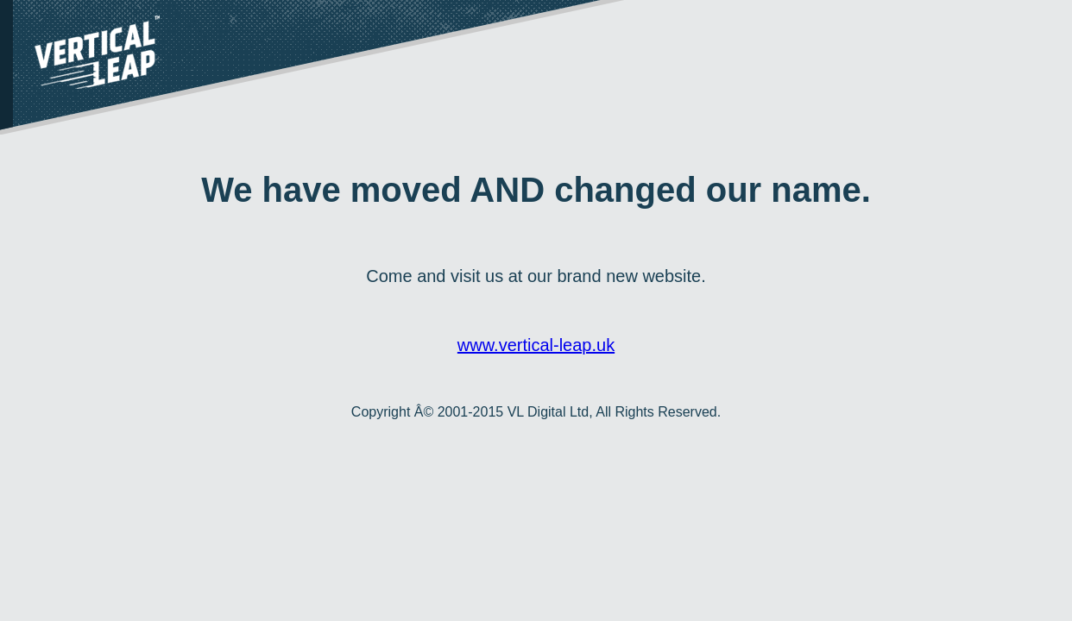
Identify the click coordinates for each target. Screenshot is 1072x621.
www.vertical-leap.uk (536, 345)
